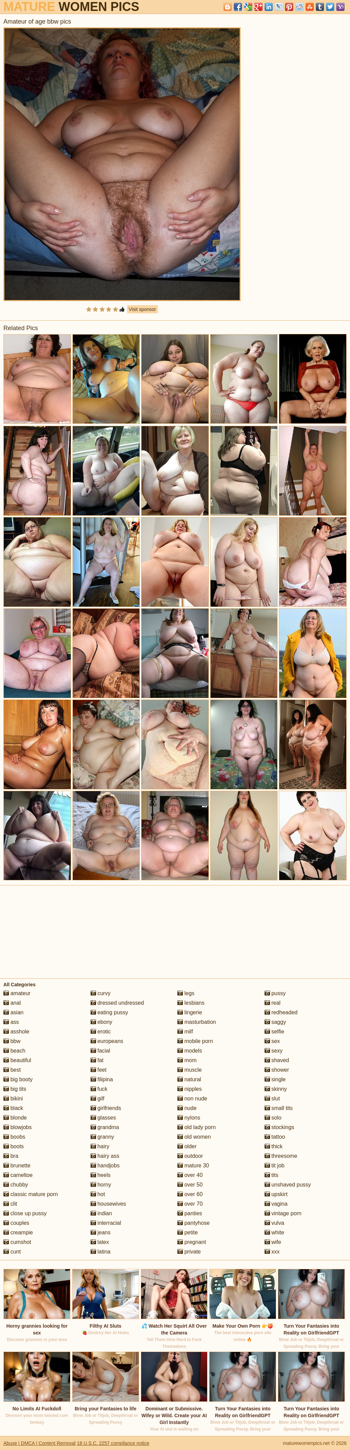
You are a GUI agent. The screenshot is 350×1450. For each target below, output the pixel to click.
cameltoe (17, 1175)
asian (13, 1012)
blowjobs (17, 1127)
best (12, 1070)
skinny (276, 1089)
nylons (188, 1118)
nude (187, 1108)
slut (272, 1098)
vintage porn (283, 1213)
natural (189, 1079)
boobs (14, 1137)
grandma (105, 1127)
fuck (99, 1089)
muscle (189, 1070)
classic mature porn (30, 1194)
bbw (12, 1041)
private (189, 1252)
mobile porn (195, 1041)
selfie (274, 1031)
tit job (275, 1165)
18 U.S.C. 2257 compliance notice (113, 1443)
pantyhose (193, 1223)
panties (189, 1213)
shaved (277, 1060)
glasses (103, 1118)
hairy (100, 1146)
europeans (107, 1041)
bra (10, 1156)
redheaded (281, 1012)
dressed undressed (117, 1003)
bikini (13, 1098)
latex (100, 1242)
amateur (16, 993)
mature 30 (193, 1165)
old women (194, 1137)
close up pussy (24, 1213)
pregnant (191, 1242)
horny (101, 1185)
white (274, 1232)
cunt (12, 1252)
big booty (17, 1079)
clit (10, 1204)
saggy (275, 1022)
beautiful (17, 1060)
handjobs (105, 1165)
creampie (18, 1232)
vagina (276, 1204)
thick (274, 1146)
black (13, 1108)
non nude (192, 1098)
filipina (102, 1079)
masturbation (196, 1022)
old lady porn (196, 1127)
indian (101, 1213)
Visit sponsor (142, 309)
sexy (274, 1051)
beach (14, 1051)
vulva (274, 1223)
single (275, 1079)
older (187, 1146)
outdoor (190, 1156)
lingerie (189, 1012)
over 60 (190, 1194)
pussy (275, 993)
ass (11, 1022)
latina (101, 1252)
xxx (272, 1252)
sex (272, 1041)
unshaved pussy (288, 1185)
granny (102, 1137)
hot (98, 1194)
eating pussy (109, 1012)
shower (277, 1070)
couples (16, 1223)
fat (97, 1060)
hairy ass (105, 1156)
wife (273, 1242)
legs (185, 993)
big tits (14, 1089)
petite (187, 1232)
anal (12, 1003)
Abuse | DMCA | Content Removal (39, 1443)
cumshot (17, 1242)
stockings (279, 1127)
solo (273, 1118)
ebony (101, 1022)
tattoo (275, 1137)
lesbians (190, 1003)
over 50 (190, 1185)
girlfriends (106, 1108)
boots (13, 1146)
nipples (189, 1089)
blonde (15, 1118)
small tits (279, 1108)
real (273, 1003)
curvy (101, 993)
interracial (106, 1223)
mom (187, 1060)
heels (101, 1175)
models (189, 1051)
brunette (16, 1165)
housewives (108, 1204)
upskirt (276, 1194)
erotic (101, 1031)
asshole (16, 1031)
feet (99, 1070)
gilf (98, 1098)
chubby (15, 1185)
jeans (101, 1232)
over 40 (190, 1175)
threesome (281, 1156)
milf (185, 1031)
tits (272, 1175)
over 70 (190, 1204)
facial (100, 1051)
